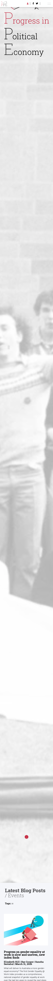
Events (16, 895)
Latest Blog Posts (25, 890)
